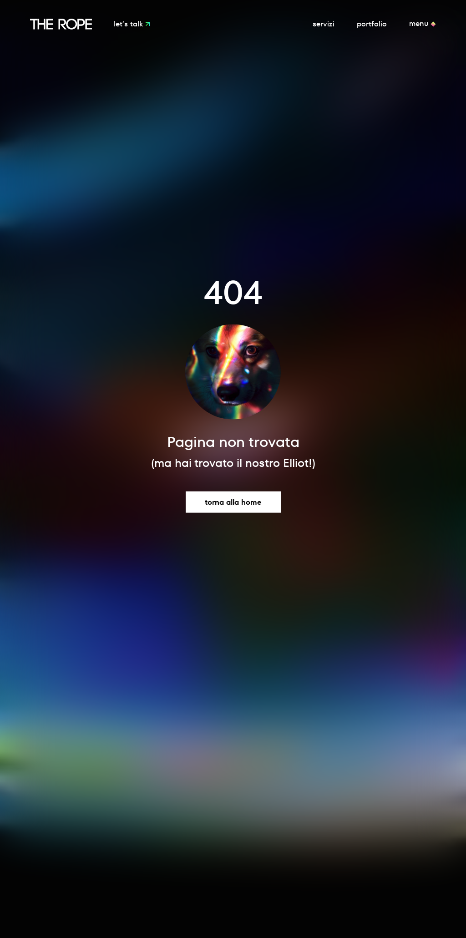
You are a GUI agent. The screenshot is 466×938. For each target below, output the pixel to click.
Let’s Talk (129, 24)
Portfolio (372, 24)
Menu (420, 24)
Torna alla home (233, 502)
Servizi (323, 24)
